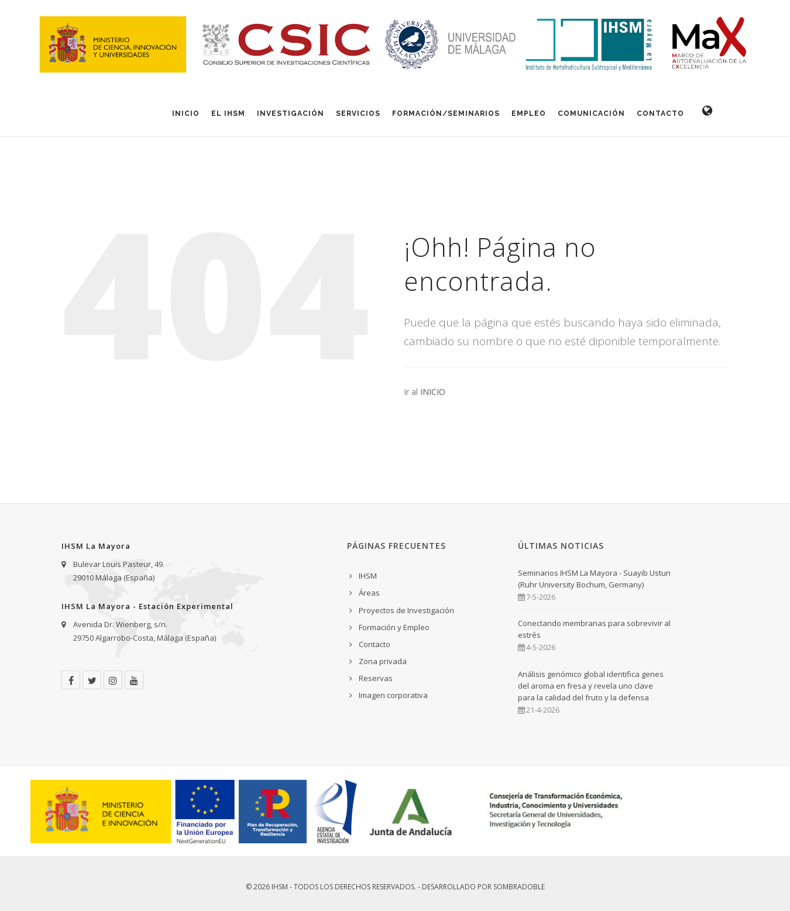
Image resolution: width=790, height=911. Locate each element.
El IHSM (228, 113)
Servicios (358, 113)
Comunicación (591, 113)
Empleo (528, 113)
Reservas (376, 678)
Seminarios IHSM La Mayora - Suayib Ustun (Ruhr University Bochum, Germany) (594, 579)
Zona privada (383, 661)
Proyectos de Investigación (406, 610)
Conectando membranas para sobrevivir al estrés (594, 629)
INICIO (432, 391)
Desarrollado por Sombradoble (483, 887)
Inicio (186, 113)
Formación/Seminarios (446, 113)
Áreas (369, 592)
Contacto (660, 113)
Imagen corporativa (393, 695)
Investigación (290, 113)
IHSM (368, 575)
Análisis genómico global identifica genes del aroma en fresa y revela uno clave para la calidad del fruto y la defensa (591, 686)
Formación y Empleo (394, 627)
